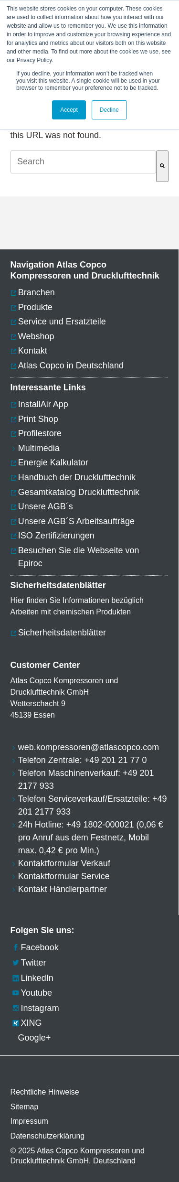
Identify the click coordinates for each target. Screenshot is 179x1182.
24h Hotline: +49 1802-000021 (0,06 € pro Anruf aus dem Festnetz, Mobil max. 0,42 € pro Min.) (90, 837)
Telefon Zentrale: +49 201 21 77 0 (82, 760)
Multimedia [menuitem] (39, 448)
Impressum (29, 1121)
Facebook (35, 947)
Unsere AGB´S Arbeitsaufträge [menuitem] (76, 521)
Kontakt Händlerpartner (62, 889)
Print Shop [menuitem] (38, 419)
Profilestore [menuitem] (40, 433)
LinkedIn (32, 978)
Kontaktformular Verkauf (64, 863)
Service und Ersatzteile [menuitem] (62, 321)
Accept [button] (69, 110)
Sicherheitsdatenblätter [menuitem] (62, 632)
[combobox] (84, 161)
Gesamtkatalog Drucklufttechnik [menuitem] (78, 492)
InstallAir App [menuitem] (43, 404)
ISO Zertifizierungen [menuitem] (56, 535)
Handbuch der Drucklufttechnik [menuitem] (77, 477)
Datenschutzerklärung (48, 1136)
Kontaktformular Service (64, 876)
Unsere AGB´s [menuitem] (45, 506)
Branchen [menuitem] (36, 292)
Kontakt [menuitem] (32, 350)
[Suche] (162, 166)
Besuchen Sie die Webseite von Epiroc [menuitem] (78, 557)
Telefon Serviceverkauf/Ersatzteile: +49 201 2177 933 (92, 805)
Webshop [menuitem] (36, 336)
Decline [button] (109, 110)
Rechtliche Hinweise (45, 1092)
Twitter (28, 962)
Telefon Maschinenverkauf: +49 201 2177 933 (86, 779)
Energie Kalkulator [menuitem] (53, 462)
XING (26, 1023)
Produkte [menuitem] (35, 307)
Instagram (35, 1008)
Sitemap (25, 1107)
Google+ (31, 1037)
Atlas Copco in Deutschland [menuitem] (71, 365)
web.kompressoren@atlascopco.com (88, 747)
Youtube (31, 993)
